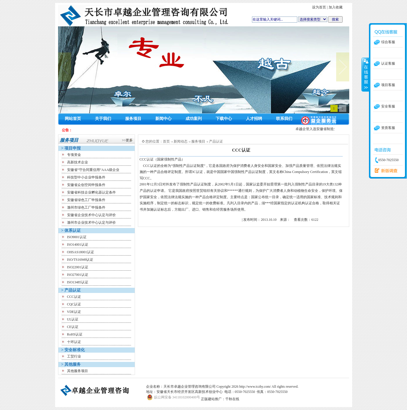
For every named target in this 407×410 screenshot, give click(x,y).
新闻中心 (163, 118)
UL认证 (73, 319)
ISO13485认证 (77, 282)
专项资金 (74, 155)
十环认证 (74, 342)
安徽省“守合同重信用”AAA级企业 (93, 170)
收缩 (365, 74)
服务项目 (133, 118)
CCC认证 (74, 297)
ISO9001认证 (77, 237)
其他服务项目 (77, 371)
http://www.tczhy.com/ (255, 387)
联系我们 (284, 118)
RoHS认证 (74, 334)
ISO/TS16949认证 (80, 260)
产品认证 (216, 141)
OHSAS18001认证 (80, 252)
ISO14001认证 (77, 245)
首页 (166, 141)
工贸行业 (74, 356)
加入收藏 (336, 7)
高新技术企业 (77, 162)
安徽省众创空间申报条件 (86, 185)
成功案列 (194, 118)
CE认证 (72, 327)
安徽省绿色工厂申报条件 (86, 200)
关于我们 (103, 118)
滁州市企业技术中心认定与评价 (91, 223)
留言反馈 (384, 170)
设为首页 (319, 7)
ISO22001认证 (77, 267)
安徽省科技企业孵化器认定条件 (91, 192)
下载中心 (224, 118)
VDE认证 (74, 312)
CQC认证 (74, 304)
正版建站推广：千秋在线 (220, 399)
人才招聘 (254, 118)
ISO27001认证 (77, 275)
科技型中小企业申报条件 (86, 177)
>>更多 (127, 140)
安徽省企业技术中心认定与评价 (91, 215)
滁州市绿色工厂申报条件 (86, 207)
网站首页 (73, 118)
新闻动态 (181, 141)
